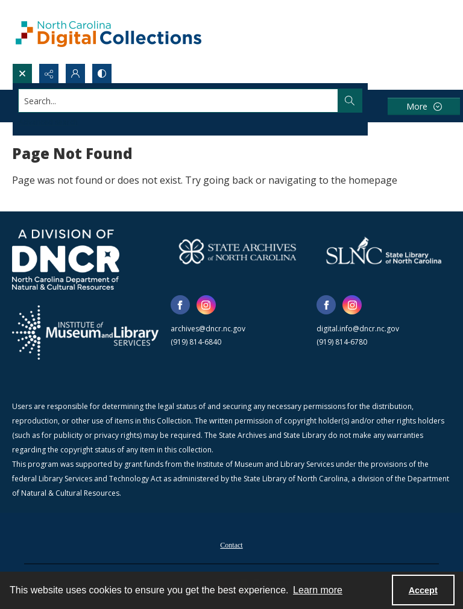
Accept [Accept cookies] (423, 590)
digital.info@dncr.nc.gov (358, 328)
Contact (231, 545)
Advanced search (48, 122)
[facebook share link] (180, 304)
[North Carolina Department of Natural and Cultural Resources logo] (65, 260)
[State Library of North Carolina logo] (384, 251)
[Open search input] (22, 73)
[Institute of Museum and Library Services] (85, 332)
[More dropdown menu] (424, 106)
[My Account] (75, 73)
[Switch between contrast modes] (102, 73)
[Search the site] (186, 100)
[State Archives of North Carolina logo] (238, 251)
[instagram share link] (206, 304)
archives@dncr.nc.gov (208, 328)
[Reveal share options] (48, 73)
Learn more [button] (317, 590)
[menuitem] (231, 544)
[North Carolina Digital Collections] (108, 31)
